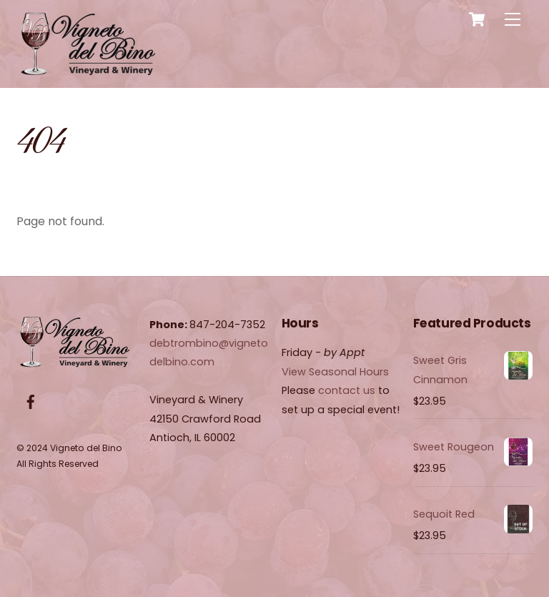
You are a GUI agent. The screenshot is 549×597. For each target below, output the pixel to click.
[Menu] (512, 20)
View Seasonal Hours (335, 372)
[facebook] (30, 401)
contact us (346, 390)
